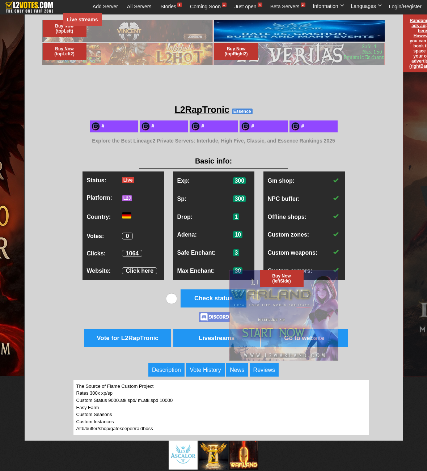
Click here (139, 271)
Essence (242, 111)
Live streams (82, 19)
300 (239, 181)
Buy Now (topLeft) (64, 29)
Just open (245, 6)
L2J (127, 198)
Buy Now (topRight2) (236, 51)
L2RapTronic (201, 110)
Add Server (105, 6)
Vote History (205, 370)
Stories (169, 6)
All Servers (139, 6)
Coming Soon (205, 6)
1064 (132, 253)
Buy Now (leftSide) (281, 278)
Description (166, 370)
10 (237, 235)
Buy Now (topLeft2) (64, 51)
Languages (366, 6)
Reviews (264, 370)
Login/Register (405, 6)
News (237, 370)
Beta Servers (285, 6)
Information (328, 6)
